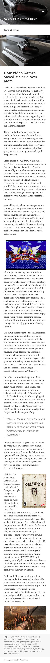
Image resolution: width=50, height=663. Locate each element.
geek (33, 641)
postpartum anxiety (31, 646)
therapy (41, 649)
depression (8, 641)
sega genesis (27, 649)
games (27, 641)
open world (32, 644)
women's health (35, 651)
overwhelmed (9, 646)
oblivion (24, 644)
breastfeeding (23, 639)
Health (25, 637)
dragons (16, 641)
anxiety (6, 639)
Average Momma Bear (20, 19)
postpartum (19, 646)
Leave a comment (12, 653)
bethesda (13, 639)
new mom (17, 644)
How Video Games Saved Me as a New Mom (20, 76)
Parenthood (32, 637)
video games (24, 651)
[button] (10, 9)
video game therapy (11, 651)
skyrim (35, 649)
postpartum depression (12, 649)
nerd (11, 644)
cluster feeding (34, 639)
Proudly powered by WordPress (16, 660)
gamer (22, 641)
